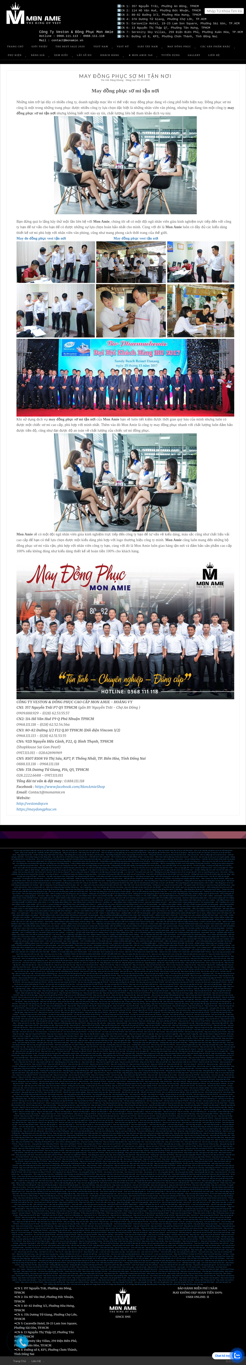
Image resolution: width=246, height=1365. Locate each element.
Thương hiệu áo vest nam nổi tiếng (98, 1085)
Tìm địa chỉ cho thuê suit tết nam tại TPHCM (145, 1014)
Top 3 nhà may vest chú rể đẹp (51, 954)
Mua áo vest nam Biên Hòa (130, 1139)
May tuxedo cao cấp (47, 1025)
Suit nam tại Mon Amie (212, 1221)
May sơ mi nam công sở (52, 1059)
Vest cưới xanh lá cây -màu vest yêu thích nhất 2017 (179, 1251)
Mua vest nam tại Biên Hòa (154, 1141)
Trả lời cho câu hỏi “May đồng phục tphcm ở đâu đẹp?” (163, 889)
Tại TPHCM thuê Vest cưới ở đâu (202, 1191)
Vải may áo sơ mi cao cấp (86, 1098)
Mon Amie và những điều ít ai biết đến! (145, 863)
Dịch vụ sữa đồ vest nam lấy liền (173, 1092)
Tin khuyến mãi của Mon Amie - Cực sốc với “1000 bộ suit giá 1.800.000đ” (48, 878)
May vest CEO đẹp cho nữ (200, 958)
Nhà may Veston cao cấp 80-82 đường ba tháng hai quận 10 (155, 1189)
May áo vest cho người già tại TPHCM (200, 1118)
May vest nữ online (213, 966)
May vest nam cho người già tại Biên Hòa (102, 1135)
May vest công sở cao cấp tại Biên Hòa (106, 1139)
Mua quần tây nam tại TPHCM (53, 1238)
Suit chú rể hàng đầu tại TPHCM (101, 1219)
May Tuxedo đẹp (166, 1081)
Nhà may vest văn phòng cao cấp (30, 1003)
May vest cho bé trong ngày (161, 992)
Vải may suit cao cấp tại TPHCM (62, 1100)
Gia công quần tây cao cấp (101, 1094)
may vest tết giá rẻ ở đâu (149, 1005)
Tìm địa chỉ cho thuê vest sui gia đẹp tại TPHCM (81, 979)
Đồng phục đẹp (101, 1059)
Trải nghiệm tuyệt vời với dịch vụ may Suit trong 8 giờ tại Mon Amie (206, 884)
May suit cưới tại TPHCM (152, 1159)
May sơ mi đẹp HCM (59, 1077)
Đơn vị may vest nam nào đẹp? (203, 1165)
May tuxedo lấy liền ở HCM (207, 1077)
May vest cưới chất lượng (201, 1184)
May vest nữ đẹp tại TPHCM (94, 1228)
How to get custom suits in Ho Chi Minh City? (211, 1102)
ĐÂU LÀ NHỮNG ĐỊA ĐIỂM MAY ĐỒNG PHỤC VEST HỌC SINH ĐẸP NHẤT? (127, 915)
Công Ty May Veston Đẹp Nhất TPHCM (172, 1269)
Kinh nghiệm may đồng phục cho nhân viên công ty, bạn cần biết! (74, 882)
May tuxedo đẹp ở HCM (135, 1081)
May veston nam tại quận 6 (47, 1279)
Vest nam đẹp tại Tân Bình (211, 1122)
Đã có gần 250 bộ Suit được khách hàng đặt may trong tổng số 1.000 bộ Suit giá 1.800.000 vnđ (51, 867)
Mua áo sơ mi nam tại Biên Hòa (114, 1133)
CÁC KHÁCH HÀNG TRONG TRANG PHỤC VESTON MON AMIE (186, 925)
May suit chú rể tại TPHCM (132, 1027)
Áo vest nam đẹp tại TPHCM (121, 1066)
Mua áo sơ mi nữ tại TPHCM (76, 1238)
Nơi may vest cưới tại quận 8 (195, 1206)
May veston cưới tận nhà (45, 1061)
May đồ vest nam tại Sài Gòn (103, 1120)
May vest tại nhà (190, 964)
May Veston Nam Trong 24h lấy (153, 1241)
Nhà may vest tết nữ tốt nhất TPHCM (200, 1016)
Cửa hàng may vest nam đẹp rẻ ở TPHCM (206, 1120)
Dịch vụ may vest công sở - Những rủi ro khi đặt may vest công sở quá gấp (97, 872)
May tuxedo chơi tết (31, 1025)
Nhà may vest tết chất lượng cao (46, 973)
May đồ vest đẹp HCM (105, 1107)
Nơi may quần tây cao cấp (185, 1068)
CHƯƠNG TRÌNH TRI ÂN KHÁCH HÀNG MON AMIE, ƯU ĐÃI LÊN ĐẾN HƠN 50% (92, 954)
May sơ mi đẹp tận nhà (123, 964)
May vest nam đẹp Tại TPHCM (164, 1165)
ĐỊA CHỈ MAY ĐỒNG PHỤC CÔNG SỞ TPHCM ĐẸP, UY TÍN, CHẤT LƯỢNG (186, 895)
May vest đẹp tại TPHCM (33, 1079)
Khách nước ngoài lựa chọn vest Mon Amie (207, 1059)
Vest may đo (85, 1156)
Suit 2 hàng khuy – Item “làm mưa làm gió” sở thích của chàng (101, 887)
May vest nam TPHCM (128, 1115)
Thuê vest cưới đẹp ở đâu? (36, 1187)
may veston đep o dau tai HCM (66, 1269)
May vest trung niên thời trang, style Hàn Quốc (123, 1176)
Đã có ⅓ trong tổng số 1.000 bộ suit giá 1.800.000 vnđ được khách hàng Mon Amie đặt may (69, 859)
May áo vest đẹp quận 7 (45, 1111)
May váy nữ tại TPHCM (175, 1152)
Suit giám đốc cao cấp (217, 1007)
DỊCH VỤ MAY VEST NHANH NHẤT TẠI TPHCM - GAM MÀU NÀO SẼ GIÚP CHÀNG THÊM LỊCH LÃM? (81, 928)
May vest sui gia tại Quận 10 (102, 986)
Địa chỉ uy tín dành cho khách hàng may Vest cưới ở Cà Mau (139, 1193)
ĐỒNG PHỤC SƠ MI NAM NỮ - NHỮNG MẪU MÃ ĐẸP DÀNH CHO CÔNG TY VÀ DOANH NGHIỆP (179, 919)
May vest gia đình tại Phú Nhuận (182, 990)
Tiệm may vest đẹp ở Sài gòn (30, 1146)
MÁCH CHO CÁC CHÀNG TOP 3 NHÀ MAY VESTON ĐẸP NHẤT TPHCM (185, 951)
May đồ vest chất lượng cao (49, 1107)
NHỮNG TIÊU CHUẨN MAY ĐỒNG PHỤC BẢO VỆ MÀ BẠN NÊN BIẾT (87, 906)
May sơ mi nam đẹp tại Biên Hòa (214, 1133)
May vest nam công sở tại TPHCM (119, 1232)
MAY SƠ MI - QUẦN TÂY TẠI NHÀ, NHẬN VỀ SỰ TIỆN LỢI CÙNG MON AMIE (198, 928)
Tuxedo (134, 1012)
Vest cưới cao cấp (124, 1012)
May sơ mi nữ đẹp (24, 1077)
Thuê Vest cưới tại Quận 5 (156, 1191)
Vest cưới (187, 1036)
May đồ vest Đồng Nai (143, 1128)
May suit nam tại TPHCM (45, 1068)
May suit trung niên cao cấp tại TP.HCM (207, 1176)
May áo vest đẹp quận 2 (135, 1111)
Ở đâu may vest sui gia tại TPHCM (142, 979)
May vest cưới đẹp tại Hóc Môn (176, 1200)
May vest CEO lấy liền (139, 1040)
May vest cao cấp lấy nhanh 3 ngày (92, 1033)
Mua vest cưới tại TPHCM (98, 1018)
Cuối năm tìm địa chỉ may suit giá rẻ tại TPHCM (90, 1029)
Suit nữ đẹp (154, 1221)
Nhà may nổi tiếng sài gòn (133, 1159)
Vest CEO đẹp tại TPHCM (26, 1042)
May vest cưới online (116, 1020)
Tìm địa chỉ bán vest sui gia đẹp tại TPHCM (185, 973)
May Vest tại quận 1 (152, 1208)
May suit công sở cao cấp (203, 1027)
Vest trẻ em (29, 1234)
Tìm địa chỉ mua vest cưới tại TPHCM (196, 1012)
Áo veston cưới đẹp (217, 1087)
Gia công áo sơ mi (150, 1172)
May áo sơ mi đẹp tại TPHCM (194, 1090)
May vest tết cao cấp (129, 977)
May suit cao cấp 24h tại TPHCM (96, 1012)
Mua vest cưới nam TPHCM (54, 1150)
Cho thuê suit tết (116, 1007)
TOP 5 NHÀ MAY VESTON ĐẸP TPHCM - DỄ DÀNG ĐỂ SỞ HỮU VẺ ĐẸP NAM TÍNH (106, 947)
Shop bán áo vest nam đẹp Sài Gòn (101, 1122)
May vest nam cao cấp (145, 1165)
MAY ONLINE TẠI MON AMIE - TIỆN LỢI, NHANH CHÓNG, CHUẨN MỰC (195, 908)
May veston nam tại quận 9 (210, 1277)
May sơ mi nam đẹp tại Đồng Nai (82, 1131)
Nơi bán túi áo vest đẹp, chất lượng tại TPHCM (204, 1167)
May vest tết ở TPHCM (93, 977)
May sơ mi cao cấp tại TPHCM (27, 1074)
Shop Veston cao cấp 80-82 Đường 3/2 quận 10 (193, 1189)
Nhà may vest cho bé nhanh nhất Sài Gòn (143, 984)
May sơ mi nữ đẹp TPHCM (100, 1074)
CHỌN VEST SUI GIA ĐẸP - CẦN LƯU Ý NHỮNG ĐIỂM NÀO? (135, 943)
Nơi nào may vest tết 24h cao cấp (71, 977)
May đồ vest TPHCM (30, 1163)
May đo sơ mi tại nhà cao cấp (65, 964)
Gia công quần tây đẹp (120, 1094)
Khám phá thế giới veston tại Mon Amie (151, 1182)
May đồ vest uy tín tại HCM (29, 1107)
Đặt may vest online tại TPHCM (98, 969)
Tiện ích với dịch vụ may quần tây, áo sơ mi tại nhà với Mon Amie (124, 852)
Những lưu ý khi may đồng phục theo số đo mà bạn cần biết (176, 872)
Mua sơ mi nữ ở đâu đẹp (85, 1225)
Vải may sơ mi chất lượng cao (206, 1098)
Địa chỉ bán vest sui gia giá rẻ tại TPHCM (58, 997)
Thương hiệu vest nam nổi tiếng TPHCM (111, 1068)
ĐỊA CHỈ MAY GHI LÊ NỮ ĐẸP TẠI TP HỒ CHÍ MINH (89, 1258)
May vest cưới (83, 1020)
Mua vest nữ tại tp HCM (24, 1225)
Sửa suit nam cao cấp (33, 1090)
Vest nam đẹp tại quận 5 (176, 1124)
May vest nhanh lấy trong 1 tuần (42, 988)
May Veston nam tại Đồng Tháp (116, 1275)
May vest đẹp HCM (83, 1105)
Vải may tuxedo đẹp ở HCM (48, 1081)
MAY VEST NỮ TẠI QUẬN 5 (46, 1243)
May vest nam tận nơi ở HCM (78, 1064)
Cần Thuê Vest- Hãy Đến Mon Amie (145, 1269)
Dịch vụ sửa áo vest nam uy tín (158, 1087)
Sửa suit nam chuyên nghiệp (199, 1087)
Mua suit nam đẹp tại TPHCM (122, 1113)
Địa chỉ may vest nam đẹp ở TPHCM (118, 1156)
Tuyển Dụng (170, 54)
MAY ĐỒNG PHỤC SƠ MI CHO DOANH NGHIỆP (96, 895)
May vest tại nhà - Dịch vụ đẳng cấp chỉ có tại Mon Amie (207, 854)
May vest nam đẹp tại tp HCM (115, 1228)
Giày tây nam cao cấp (88, 1049)
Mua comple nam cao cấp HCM (124, 1154)
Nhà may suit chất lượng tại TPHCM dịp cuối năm (70, 1018)
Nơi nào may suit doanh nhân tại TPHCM (116, 1010)
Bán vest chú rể (149, 1031)
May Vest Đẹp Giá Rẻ (137, 1238)
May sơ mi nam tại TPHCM (87, 1066)
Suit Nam (139, 1256)
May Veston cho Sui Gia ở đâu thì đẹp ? (37, 1241)
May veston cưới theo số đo (177, 1273)
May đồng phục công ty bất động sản (76, 1070)
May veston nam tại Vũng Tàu (100, 1282)
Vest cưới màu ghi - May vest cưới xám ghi (190, 1247)
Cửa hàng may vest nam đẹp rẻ (41, 1156)
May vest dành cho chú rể (56, 1040)
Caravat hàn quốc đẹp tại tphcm (164, 1260)
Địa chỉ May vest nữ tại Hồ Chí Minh (62, 1266)
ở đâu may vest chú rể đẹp (36, 1016)
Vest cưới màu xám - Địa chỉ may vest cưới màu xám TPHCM (152, 1247)
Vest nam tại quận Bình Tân (163, 1282)
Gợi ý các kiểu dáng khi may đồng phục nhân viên (149, 891)
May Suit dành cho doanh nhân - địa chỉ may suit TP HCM (132, 1245)
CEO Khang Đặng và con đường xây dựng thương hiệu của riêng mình (176, 861)
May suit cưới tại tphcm (180, 1025)
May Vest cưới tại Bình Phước (101, 1197)
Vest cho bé (155, 977)
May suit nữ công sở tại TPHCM (160, 1210)
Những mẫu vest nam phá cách (59, 1284)
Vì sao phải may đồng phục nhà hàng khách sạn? (185, 891)
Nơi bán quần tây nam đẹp (79, 1236)
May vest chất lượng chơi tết (57, 1005)
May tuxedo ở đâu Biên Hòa (77, 1135)
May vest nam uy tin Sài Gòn (140, 1126)
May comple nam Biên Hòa (111, 1137)
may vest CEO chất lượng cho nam (36, 960)
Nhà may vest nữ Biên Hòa (56, 1135)
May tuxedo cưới (157, 1079)
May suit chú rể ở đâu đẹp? (79, 1219)
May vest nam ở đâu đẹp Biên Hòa (68, 1137)
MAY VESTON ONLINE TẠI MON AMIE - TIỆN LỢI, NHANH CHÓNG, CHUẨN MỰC (165, 941)
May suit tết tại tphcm (179, 1005)
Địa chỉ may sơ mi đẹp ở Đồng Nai (57, 1131)
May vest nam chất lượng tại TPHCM (73, 1163)
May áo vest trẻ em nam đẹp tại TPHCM (162, 1266)
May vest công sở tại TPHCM (35, 1033)
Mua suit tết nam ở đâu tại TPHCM (157, 1018)
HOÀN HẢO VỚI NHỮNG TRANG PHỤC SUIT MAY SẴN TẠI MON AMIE (125, 908)
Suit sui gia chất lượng (57, 1217)
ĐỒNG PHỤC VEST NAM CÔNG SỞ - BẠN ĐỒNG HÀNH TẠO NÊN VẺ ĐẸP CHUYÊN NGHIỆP (103, 917)
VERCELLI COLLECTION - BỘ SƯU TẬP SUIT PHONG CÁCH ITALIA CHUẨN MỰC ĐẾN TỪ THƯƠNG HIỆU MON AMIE (139, 897)
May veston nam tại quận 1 (147, 1279)
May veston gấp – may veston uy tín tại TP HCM (208, 1249)
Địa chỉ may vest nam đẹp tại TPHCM (67, 1156)
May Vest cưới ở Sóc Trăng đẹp (172, 1193)
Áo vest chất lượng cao (198, 1111)
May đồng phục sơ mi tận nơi (110, 962)
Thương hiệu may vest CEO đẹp (200, 1042)
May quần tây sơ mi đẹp (172, 1143)
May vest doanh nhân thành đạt (210, 1038)
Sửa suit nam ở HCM (187, 1085)
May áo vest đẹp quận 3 (117, 1111)
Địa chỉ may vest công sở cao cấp (33, 1029)
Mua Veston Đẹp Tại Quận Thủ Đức (95, 1271)
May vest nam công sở (55, 1033)
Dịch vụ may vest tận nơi (214, 962)
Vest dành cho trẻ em (46, 1251)
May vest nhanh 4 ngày (131, 988)
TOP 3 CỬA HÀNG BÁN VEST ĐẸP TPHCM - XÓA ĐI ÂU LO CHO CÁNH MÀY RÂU (166, 947)
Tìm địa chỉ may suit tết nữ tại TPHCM (87, 1014)
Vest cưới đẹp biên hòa (193, 1141)
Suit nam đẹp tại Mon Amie (168, 1221)
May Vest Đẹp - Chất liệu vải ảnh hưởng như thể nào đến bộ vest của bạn (172, 1238)
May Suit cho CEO (31, 1012)
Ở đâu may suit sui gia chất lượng (43, 1213)
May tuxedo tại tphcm (203, 1023)
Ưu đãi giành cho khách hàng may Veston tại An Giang (108, 1195)
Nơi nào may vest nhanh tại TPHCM (34, 982)
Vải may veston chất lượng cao (134, 1100)
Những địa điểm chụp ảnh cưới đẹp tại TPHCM (86, 1264)
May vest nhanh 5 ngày (114, 988)
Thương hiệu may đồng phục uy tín (125, 1070)
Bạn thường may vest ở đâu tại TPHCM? (158, 1055)
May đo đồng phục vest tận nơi (41, 238)
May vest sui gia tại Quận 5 (123, 986)
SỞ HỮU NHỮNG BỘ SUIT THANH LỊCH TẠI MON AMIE (36, 945)
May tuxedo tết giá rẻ (154, 1023)
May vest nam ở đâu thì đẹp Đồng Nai (184, 1128)
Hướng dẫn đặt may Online (59, 1264)
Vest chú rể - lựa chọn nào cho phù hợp (36, 1236)
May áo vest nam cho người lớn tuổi (110, 1146)
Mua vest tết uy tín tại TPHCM (108, 971)
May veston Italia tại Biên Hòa (45, 1137)
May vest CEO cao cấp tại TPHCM (28, 1051)
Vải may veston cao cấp (211, 1100)
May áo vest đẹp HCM (33, 1109)
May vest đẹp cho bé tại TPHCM (114, 992)
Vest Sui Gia (119, 1234)
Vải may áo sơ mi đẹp (103, 1098)
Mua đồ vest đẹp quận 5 (193, 1105)
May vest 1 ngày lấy (202, 999)
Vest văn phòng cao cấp (153, 1001)
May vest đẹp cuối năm (69, 1020)
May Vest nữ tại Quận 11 (191, 1241)
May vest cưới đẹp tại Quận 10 (70, 1184)
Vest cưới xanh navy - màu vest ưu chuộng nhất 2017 (52, 1204)
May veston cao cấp (191, 1152)
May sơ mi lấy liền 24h (70, 999)
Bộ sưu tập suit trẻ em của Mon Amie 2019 (175, 1059)
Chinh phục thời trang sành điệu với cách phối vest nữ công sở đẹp (121, 874)
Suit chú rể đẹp (151, 1219)
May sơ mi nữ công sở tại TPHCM (154, 1230)
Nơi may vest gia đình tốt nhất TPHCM (89, 984)
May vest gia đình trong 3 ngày (30, 990)
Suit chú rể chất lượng (121, 1219)
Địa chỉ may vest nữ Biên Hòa (203, 1139)
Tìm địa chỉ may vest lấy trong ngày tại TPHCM (205, 977)
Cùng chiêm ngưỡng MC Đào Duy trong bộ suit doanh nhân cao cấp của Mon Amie (200, 1174)
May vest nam (195, 1234)
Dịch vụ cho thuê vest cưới (122, 1269)
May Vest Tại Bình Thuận (95, 1275)
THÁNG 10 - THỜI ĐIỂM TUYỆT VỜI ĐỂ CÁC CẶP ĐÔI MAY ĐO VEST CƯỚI (91, 949)
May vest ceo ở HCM (100, 1051)
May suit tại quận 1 (137, 1208)
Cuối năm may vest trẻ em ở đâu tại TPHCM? (210, 1029)
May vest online (115, 969)
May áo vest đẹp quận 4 (99, 1111)
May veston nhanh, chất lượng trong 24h (205, 1182)
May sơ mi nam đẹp (60, 1074)
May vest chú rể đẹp (114, 1072)
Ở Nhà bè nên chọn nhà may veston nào (150, 1200)
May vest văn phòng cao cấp (100, 1003)
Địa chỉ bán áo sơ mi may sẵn (58, 1072)
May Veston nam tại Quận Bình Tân (139, 1277)
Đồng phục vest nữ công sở (27, 1081)
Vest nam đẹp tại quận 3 (212, 1124)
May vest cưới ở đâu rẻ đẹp (97, 1163)
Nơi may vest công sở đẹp (194, 1031)
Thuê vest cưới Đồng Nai (145, 1131)
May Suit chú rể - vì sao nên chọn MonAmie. (194, 1204)
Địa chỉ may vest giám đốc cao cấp (188, 1044)
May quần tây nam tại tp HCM (194, 1225)
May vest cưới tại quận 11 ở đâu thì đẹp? (130, 1206)
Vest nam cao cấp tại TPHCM (81, 1051)
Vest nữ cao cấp (116, 1074)
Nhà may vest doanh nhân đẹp (61, 1046)
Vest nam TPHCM (31, 1083)
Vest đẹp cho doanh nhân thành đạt (191, 1040)
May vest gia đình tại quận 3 (139, 990)
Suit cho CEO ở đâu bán (44, 1010)
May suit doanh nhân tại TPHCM (203, 1010)
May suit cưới (166, 1025)
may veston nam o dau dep (68, 1273)
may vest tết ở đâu (132, 1005)
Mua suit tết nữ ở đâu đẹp (134, 1018)
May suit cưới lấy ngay (95, 1027)
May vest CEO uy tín (48, 1051)
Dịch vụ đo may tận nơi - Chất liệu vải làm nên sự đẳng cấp (40, 852)
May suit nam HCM (104, 1113)
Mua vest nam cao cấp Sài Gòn (126, 1122)
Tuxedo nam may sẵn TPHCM (94, 1079)
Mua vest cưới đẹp (88, 1184)
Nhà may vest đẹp (49, 1105)
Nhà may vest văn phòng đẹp (173, 1001)
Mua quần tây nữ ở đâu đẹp (43, 1225)
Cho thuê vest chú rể (27, 1031)
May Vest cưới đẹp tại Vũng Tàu (29, 1197)
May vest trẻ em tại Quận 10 (39, 1057)
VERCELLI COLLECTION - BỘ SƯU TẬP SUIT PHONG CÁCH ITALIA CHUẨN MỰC (125, 921)
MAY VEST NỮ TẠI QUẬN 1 (88, 1243)
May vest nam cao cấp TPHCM (170, 1156)
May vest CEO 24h (168, 1038)
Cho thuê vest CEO (29, 962)
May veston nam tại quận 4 (87, 1279)
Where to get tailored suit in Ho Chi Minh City (61, 1102)
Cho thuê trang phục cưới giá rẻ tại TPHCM (89, 997)
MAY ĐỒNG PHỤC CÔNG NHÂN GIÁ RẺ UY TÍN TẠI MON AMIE (191, 902)
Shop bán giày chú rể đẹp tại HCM (139, 1260)
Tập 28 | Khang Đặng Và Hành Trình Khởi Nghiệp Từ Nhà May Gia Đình (185, 863)
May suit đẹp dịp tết (105, 1005)
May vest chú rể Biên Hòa (174, 1141)
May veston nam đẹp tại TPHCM (129, 1049)
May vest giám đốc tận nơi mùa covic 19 (136, 954)
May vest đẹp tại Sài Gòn (221, 1066)
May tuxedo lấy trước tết (220, 1023)
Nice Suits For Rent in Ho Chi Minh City (150, 1109)
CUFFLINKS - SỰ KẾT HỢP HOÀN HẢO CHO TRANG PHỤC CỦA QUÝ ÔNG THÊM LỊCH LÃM (99, 932)
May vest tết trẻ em (212, 1018)
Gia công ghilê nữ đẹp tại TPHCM (90, 1172)
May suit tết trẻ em (225, 1003)
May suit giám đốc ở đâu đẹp (164, 1010)
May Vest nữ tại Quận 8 (28, 1243)
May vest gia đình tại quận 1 (28, 977)
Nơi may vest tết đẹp (111, 973)
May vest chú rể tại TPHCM (200, 1020)
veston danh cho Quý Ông (213, 1273)
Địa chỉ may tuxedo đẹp (111, 1161)
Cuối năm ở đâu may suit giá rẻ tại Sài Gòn (177, 1029)
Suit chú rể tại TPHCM (202, 1014)
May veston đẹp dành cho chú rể (150, 1046)
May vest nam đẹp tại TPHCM (72, 1159)
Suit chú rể (189, 1014)
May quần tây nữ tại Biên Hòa (220, 1135)
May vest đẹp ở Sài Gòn (50, 1146)
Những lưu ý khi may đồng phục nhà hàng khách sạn (124, 880)
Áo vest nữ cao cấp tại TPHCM (44, 1234)
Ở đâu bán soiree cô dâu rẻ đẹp (204, 1213)
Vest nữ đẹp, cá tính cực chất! (135, 1236)
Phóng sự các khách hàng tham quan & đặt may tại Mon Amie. (161, 859)
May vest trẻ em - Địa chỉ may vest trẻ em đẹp (165, 1202)
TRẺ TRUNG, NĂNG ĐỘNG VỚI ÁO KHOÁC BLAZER (50, 917)
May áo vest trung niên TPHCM (90, 1161)
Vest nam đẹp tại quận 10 (84, 1124)
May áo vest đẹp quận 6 (63, 1111)
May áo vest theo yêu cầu (218, 1107)
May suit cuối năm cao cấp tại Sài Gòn (72, 1027)
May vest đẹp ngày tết (196, 1018)
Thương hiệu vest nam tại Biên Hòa (31, 1139)
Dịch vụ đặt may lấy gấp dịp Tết (65, 1182)
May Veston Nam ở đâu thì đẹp (87, 1193)
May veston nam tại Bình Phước (32, 1282)
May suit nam (83, 1040)
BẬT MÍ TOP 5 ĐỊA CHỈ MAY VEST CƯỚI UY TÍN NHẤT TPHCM (207, 945)
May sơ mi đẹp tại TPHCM (43, 1055)
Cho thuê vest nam (201, 1068)
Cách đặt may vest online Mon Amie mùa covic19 (89, 956)
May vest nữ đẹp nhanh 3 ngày (117, 1033)
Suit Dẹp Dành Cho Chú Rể (167, 1256)
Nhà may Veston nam (28, 1271)
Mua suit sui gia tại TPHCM (209, 1215)
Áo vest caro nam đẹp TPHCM (182, 1150)
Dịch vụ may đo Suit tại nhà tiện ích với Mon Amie (44, 880)
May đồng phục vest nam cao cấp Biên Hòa (36, 1133)
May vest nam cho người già (135, 1146)
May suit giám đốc (128, 1053)
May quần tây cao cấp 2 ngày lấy (117, 997)
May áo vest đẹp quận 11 (193, 1109)
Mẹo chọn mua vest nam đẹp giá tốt (64, 1241)
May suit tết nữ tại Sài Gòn (110, 1025)
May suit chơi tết (119, 1005)
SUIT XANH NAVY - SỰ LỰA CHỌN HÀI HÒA (32, 913)
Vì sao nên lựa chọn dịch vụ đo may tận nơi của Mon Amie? (152, 867)
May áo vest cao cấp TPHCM (169, 1107)
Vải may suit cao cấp (115, 1100)
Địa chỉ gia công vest (55, 1094)
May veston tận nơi (88, 1061)
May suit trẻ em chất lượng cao (121, 1215)
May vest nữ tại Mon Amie (213, 1228)
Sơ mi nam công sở (25, 1232)
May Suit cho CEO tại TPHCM (49, 1012)
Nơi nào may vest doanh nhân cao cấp (163, 1051)
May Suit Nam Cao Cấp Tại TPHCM (49, 1221)
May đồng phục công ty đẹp (132, 1072)
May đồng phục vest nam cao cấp (62, 1057)
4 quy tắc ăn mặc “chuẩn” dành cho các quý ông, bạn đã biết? (184, 887)
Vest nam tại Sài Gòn (167, 1068)
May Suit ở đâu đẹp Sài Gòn (109, 1115)
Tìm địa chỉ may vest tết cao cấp (131, 973)
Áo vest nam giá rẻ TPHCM (216, 1083)
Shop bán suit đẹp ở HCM (203, 1161)
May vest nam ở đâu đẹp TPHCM (150, 1143)
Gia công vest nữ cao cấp (118, 1169)
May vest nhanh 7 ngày (78, 988)
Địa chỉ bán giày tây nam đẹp (107, 1049)
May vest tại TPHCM (39, 1064)
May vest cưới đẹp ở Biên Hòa (100, 1200)
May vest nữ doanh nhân (122, 1042)
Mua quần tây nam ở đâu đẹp (65, 1225)
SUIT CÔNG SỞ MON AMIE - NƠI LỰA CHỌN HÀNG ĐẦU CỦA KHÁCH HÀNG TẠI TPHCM (71, 900)
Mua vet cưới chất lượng (141, 1184)
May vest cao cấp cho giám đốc (118, 1150)
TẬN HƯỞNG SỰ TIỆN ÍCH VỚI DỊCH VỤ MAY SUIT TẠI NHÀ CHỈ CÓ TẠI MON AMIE (93, 930)
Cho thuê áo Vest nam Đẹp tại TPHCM (143, 1271)
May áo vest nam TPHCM (121, 1085)
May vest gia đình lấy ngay (30, 992)
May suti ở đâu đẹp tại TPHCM (29, 1148)
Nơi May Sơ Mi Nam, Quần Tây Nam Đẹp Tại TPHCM (121, 1241)
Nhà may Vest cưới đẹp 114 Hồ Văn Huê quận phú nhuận (46, 1191)
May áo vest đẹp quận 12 (174, 1109)
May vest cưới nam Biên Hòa (136, 1133)
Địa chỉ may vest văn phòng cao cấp (111, 1001)
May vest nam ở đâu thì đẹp (209, 1143)
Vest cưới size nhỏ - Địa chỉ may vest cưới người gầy (75, 1249)
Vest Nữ (123, 46)
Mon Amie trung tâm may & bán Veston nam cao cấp (83, 1189)
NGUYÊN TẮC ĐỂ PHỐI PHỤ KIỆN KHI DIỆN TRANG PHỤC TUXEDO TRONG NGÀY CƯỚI (188, 921)
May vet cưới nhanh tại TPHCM (180, 1184)
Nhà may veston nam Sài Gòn (90, 1090)
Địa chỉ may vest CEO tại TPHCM (163, 1044)
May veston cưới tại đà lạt (122, 1197)
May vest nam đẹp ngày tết (111, 977)
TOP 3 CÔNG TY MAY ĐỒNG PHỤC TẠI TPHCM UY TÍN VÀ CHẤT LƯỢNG (156, 910)
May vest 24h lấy (117, 995)
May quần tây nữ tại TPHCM (160, 1150)
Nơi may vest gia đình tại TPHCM (116, 984)
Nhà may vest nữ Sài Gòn (157, 1152)
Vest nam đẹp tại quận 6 (157, 1124)
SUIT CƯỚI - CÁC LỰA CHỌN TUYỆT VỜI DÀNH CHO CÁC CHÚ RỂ (74, 913)
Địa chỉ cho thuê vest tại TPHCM (156, 1090)
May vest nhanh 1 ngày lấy (190, 988)
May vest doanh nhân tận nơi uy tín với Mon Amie (175, 850)
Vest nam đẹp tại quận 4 (194, 1124)
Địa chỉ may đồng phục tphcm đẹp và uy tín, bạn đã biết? (154, 882)
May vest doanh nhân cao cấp (91, 1053)
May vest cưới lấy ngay (147, 1020)
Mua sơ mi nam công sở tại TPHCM (128, 1230)
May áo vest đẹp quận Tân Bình (124, 1109)
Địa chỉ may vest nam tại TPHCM (101, 1077)
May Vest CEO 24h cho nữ (213, 960)
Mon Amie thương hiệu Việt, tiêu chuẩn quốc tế (192, 1178)
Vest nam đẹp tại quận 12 (48, 1124)
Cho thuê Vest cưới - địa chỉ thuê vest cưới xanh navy (37, 1249)
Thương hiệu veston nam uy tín (133, 1090)
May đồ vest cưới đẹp (115, 1105)
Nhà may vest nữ (104, 1066)
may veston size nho (111, 1273)
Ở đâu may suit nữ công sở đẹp (111, 1210)
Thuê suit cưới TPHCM (65, 1113)
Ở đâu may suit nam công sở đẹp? (135, 1210)
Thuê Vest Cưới (105, 1269)
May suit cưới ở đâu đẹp (97, 1178)
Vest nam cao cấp (217, 1074)
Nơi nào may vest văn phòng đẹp (196, 1001)
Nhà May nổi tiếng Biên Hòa (45, 1141)
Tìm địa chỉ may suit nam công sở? (196, 1208)
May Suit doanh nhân (183, 1010)
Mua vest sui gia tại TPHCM (169, 984)
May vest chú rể (184, 1020)
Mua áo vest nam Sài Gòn (172, 1122)
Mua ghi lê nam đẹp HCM (208, 1152)
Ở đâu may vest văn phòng (134, 1001)
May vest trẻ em (99, 1072)
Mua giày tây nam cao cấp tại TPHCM (66, 1049)
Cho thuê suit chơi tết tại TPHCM (134, 1007)
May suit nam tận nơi (147, 1061)
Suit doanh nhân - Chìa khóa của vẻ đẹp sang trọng (120, 859)
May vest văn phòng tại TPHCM (162, 1003)
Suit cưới (165, 1014)
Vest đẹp (50, 1269)
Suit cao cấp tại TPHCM (72, 1010)
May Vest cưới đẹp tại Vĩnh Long (51, 1195)
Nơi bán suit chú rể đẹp (125, 1217)
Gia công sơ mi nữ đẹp (156, 1094)
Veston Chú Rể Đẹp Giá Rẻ (182, 1223)
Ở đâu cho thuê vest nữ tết (108, 1016)
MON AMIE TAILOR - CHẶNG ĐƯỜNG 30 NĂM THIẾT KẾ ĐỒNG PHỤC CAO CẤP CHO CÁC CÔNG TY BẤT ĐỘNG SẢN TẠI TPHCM (83, 936)
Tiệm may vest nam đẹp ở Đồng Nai (170, 1135)
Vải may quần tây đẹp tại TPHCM (124, 1098)
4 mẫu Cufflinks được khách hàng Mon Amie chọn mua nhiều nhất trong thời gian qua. (100, 863)
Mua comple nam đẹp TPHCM (33, 1150)
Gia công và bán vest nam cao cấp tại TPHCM (169, 1169)
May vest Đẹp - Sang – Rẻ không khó (100, 1165)
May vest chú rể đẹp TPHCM (173, 1148)
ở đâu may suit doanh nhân (91, 1010)
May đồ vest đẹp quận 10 (158, 1105)
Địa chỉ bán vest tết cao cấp (170, 971)
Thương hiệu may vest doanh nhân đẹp (173, 1042)
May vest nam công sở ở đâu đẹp (141, 1163)
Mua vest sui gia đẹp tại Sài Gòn (191, 984)
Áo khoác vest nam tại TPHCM (189, 1074)
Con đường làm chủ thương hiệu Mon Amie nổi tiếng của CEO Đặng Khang (42, 863)
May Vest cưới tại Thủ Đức (198, 1200)
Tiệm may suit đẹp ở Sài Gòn (43, 1174)
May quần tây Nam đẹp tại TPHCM (70, 1256)
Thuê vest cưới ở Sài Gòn (176, 1118)
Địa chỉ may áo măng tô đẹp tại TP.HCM (52, 1262)
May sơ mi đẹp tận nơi (45, 964)
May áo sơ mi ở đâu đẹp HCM (178, 1072)
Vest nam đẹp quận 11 (66, 1124)
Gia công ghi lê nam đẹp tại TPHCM (64, 1172)
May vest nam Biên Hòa (215, 1137)
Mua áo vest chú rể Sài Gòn (166, 1115)
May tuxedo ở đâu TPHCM (50, 1148)
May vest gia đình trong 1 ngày (53, 990)
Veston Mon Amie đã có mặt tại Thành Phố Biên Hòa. (170, 1126)
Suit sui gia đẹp (42, 1217)
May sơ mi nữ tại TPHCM (25, 1228)
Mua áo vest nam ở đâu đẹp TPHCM (133, 1161)
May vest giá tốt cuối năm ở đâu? (47, 1020)
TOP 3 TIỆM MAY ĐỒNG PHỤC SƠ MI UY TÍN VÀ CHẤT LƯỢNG (161, 917)
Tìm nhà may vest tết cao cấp (171, 1012)
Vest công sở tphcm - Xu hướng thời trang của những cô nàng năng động (71, 874)
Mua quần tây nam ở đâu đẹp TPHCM (45, 1143)
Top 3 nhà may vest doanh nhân (223, 951)
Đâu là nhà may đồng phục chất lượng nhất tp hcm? (84, 889)
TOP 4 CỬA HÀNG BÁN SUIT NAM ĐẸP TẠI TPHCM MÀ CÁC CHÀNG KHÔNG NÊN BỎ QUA (167, 932)
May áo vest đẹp (183, 1111)
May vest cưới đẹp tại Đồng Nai (124, 1200)
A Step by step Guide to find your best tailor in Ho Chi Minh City (173, 1102)
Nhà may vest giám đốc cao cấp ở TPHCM (70, 1044)
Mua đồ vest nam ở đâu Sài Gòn (178, 1120)
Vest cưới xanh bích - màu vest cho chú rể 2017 (142, 1251)
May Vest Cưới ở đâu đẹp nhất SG (181, 1243)
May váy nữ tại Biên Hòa (156, 1137)
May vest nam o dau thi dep (36, 1269)
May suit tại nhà (25, 1064)
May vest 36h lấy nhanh (218, 999)
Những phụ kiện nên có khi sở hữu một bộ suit (78, 1059)
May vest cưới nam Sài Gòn (207, 1115)
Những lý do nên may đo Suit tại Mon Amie (167, 884)
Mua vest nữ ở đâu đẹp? (103, 1225)
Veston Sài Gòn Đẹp (184, 1165)
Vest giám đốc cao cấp (117, 1038)
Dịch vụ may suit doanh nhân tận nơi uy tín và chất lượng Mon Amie (37, 850)
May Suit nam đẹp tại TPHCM (138, 1221)
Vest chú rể (113, 1012)
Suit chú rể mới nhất (137, 1219)
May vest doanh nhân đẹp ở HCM (101, 1040)
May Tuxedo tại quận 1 (122, 1208)
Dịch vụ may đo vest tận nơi (72, 962)
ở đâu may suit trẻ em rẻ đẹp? (116, 1213)
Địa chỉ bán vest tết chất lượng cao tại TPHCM (63, 971)
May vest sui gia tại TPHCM (61, 986)
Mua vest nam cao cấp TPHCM (50, 1159)
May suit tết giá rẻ (32, 1007)
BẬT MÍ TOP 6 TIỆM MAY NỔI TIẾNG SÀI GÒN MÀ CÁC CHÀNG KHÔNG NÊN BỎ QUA (81, 943)
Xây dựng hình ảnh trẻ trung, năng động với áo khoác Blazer (43, 889)
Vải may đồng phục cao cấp (221, 1096)
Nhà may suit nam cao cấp (113, 1159)
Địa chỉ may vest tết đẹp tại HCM (70, 973)
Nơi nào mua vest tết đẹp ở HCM (175, 969)
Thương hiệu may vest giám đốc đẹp (146, 1042)
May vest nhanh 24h (62, 988)
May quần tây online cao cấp (42, 966)
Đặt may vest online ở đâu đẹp (27, 969)
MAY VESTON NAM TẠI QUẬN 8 (79, 1187)
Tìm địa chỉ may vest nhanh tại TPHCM (174, 977)
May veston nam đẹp (130, 1046)
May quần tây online (78, 966)
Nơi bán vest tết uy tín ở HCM (198, 969)
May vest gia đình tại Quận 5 (118, 990)
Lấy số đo (84, 54)
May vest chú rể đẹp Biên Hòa (195, 1137)
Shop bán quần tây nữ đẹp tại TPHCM (29, 1238)
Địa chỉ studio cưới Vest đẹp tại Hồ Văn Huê (83, 1191)
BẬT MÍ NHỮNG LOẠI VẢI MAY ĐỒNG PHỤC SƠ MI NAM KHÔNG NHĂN (136, 925)
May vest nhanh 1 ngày (74, 1038)
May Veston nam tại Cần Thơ (138, 1275)
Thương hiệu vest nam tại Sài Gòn (126, 1120)
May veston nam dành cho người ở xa (72, 1275)
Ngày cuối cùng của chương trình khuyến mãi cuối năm (103, 884)
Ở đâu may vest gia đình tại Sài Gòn (198, 979)
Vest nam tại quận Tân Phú (183, 1282)
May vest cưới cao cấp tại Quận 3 (79, 1208)
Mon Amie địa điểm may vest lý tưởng (89, 1055)
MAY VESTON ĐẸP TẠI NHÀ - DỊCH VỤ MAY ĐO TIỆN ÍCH (42, 949)
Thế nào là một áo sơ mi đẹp (209, 1238)
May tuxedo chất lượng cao (167, 1077)
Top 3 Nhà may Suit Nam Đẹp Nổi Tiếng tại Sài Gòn (38, 1193)
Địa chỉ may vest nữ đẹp (221, 1232)
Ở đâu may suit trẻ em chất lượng (92, 1213)
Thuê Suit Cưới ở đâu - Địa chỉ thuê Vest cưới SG (211, 1243)
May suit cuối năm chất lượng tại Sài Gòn (43, 1027)
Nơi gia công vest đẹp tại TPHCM (63, 1096)
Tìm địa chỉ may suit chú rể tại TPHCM (115, 1014)
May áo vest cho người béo (152, 1148)
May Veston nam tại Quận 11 (189, 1277)
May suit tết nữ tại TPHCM (91, 1025)
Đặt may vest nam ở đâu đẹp (35, 1085)
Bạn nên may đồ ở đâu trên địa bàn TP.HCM (72, 1180)
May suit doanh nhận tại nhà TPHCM (185, 1061)
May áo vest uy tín (169, 1111)
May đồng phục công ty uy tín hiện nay (150, 1053)
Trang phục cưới (207, 973)
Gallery (194, 54)
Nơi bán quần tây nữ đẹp (60, 1236)
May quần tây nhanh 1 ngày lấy (170, 997)
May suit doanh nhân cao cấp (28, 1159)
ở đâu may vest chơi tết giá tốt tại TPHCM (62, 1016)
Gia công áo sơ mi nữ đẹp (133, 1172)
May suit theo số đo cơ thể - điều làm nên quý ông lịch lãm (128, 1178)
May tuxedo (111, 1023)
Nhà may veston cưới (71, 1090)
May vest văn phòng (182, 1003)
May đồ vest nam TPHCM (117, 1081)
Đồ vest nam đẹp (173, 1083)
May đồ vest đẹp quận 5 (211, 1105)
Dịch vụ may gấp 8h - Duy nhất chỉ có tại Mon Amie (91, 869)
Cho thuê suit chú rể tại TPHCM (113, 1031)
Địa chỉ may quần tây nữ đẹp (28, 1070)
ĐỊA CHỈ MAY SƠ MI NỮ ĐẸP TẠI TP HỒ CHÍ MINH (168, 1258)
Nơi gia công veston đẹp (150, 1096)
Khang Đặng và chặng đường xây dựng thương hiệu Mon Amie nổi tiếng (125, 861)
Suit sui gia (70, 1217)
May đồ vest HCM (142, 1154)
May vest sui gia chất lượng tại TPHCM (130, 975)
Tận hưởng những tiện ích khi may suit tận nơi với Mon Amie (127, 854)
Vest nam (182, 1236)
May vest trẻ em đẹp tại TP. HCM (165, 1180)
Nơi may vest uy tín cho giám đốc (216, 1051)
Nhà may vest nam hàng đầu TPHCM (188, 1154)
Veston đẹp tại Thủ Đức (73, 1271)
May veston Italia (213, 1150)
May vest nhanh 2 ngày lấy (170, 988)
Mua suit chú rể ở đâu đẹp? (106, 1217)
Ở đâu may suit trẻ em (136, 1213)
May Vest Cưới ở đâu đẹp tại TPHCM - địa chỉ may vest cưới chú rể (143, 1243)
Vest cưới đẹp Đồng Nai (213, 1131)
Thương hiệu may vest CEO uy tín (118, 1044)
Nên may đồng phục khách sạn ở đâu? (35, 893)
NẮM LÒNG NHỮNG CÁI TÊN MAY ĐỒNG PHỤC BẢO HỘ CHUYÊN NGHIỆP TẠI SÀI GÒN (193, 906)
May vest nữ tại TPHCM (197, 1057)
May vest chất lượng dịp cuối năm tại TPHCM (70, 1023)
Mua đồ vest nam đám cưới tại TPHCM (49, 1154)
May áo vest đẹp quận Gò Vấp (101, 1109)
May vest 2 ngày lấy (187, 999)
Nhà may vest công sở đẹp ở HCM (149, 1029)
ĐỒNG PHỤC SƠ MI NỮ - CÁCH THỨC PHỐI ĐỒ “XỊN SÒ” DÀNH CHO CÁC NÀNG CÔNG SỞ (48, 919)
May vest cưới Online (218, 1184)
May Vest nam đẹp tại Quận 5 (36, 1208)
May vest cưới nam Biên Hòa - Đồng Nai (170, 1131)
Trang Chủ (15, 46)
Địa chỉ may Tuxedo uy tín (68, 1081)
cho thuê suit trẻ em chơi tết (99, 1007)
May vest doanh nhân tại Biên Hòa (115, 1141)
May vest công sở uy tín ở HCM (215, 1031)
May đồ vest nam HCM (125, 1118)
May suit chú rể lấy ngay (184, 1027)
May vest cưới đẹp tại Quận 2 (103, 1208)
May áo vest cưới (186, 1107)
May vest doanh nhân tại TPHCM (198, 1053)
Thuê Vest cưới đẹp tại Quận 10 (135, 1191)
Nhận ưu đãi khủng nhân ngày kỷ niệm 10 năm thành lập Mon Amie (99, 878)
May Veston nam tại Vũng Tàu (205, 1275)
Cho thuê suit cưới (94, 1031)
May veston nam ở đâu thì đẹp (88, 1269)
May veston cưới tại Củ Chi (68, 1202)
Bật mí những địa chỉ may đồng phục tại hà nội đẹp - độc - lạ (61, 884)
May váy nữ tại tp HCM (141, 1225)
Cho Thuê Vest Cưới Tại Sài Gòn (212, 1262)
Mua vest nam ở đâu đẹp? (122, 1225)
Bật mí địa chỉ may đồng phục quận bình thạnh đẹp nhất (68, 891)
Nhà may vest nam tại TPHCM (147, 1068)
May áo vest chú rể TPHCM (70, 1148)
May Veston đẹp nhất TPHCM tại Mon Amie (118, 1189)
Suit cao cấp (58, 1010)
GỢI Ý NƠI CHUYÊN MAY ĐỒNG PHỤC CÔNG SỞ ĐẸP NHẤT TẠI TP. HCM (179, 913)
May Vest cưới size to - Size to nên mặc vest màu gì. (97, 1202)
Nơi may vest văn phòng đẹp (121, 1003)
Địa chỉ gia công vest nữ (213, 1092)
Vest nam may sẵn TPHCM (209, 1081)
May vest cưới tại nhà (103, 1184)
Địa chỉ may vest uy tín (34, 1105)
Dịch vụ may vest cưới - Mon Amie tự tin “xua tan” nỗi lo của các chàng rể (43, 872)
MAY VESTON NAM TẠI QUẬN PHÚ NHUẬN (132, 1187)
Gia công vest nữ (221, 1172)
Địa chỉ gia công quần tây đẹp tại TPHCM (201, 1169)
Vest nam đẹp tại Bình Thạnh (28, 1124)
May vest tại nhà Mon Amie (155, 964)
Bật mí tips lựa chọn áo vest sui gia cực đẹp (56, 869)
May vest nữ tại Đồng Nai (161, 1128)
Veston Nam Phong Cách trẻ (205, 1279)
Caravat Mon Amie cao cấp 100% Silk (85, 861)
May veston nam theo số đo (156, 1273)
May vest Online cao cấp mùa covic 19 (148, 956)
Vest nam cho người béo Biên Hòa (134, 1137)
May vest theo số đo (196, 1273)
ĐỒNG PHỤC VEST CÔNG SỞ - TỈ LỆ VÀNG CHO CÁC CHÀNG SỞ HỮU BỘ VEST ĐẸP (187, 915)
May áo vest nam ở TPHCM (155, 1146)
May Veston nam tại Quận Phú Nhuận (85, 1277)
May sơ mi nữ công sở (201, 1230)
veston (23, 1269)
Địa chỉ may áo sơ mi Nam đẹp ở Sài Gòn (97, 1256)
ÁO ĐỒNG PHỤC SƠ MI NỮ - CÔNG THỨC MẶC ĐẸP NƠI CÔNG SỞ (152, 923)
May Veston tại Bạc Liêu (108, 1193)
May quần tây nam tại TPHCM (113, 1055)
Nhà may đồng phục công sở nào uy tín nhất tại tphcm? (163, 880)
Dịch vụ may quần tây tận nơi (57, 958)
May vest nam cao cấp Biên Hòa (180, 1139)
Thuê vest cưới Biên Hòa (174, 1137)
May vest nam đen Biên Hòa (63, 1133)
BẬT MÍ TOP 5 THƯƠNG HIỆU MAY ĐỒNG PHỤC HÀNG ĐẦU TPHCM (159, 945)
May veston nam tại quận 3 (107, 1279)
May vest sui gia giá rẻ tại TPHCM (177, 975)
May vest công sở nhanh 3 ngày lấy (141, 1033)
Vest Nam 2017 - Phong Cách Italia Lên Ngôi (203, 1269)
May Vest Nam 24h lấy (29, 1264)
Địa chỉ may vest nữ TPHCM (188, 1159)
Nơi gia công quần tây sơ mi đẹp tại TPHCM (61, 1167)
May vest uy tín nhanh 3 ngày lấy (166, 1033)
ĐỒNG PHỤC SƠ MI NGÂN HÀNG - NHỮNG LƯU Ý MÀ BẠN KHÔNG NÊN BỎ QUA (113, 919)
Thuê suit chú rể (27, 1219)
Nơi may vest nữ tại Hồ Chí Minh (37, 1266)
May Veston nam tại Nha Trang (182, 1275)
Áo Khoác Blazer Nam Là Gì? (171, 1262)
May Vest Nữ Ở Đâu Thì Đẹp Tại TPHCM (188, 1254)
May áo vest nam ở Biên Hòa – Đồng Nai (119, 1128)
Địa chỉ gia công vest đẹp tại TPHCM (34, 1094)
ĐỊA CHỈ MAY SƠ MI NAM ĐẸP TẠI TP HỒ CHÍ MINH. (206, 1258)
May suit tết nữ (75, 1025)
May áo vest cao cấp (200, 1107)
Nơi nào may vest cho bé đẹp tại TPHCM (179, 982)
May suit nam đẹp (176, 1066)
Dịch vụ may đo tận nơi (91, 962)
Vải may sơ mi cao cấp (27, 1100)
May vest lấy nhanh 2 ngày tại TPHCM (212, 1033)
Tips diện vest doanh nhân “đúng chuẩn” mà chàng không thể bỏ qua (70, 876)
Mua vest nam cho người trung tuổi (74, 1152)
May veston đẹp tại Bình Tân (218, 1200)
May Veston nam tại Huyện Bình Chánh (57, 1277)
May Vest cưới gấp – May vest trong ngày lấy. (174, 1249)
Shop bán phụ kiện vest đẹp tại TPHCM (199, 1148)
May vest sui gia (71, 1040)
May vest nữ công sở (196, 1005)
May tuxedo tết (122, 1023)
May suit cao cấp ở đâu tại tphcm (72, 1012)
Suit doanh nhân (199, 1150)
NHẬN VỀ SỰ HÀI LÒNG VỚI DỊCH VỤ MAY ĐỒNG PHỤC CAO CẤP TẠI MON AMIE (127, 904)
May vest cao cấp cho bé (101, 995)
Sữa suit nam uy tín (176, 1090)
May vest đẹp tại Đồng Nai (51, 1197)
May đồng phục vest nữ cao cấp (182, 1161)
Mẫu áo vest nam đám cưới (70, 1083)
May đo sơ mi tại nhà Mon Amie (87, 964)
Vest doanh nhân (190, 1066)
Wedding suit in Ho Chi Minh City (89, 1102)
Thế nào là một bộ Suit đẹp (109, 1243)
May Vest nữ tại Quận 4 (173, 1241)
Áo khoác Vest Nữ (150, 1256)
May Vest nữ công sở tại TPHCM (95, 1232)
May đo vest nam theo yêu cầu (125, 1165)
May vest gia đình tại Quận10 (97, 990)
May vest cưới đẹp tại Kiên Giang (197, 1193)
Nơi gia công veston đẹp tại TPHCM (88, 1096)
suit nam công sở (25, 1213)
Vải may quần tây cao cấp (170, 1098)
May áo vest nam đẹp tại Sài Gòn (149, 1122)
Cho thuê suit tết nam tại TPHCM (75, 1031)
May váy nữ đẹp (156, 1225)
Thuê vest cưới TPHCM (96, 1152)
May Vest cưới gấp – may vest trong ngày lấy (132, 1202)
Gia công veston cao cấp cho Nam (140, 1169)
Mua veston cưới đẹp (169, 1159)
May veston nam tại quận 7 (27, 1279)
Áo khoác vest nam (108, 1083)
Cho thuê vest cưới (63, 1051)
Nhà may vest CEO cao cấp (95, 1044)
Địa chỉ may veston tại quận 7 (216, 1206)
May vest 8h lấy (130, 995)
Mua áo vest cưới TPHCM (212, 1146)
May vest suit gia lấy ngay (213, 984)
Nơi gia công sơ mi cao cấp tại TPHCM (178, 1094)
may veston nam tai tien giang (160, 1275)
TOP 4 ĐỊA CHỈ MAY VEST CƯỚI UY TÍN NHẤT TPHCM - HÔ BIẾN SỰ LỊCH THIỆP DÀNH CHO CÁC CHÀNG (61, 938)
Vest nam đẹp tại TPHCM (81, 1230)
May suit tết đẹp (45, 1007)
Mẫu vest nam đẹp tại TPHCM (49, 1083)
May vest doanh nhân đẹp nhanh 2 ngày (69, 1036)
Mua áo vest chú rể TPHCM (91, 1148)
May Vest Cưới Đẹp (49, 1256)
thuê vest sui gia (128, 1266)
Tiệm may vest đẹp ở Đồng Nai (210, 1128)
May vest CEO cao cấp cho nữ (168, 960)
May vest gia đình (207, 988)
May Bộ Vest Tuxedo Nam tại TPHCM (132, 1273)
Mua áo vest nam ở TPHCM (87, 1146)
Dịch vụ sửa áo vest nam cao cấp (102, 1087)
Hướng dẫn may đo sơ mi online (165, 966)
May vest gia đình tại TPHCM (75, 990)
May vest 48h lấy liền (31, 1001)
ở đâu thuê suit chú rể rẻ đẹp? (52, 1215)
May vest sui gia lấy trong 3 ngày (214, 986)
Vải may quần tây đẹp (187, 1098)
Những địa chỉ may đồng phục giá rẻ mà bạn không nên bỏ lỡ (110, 893)
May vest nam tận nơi (174, 1064)
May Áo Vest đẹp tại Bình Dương (90, 1241)
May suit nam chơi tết (152, 1025)
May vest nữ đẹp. (133, 1228)
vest (18, 1269)
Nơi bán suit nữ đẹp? (174, 1219)
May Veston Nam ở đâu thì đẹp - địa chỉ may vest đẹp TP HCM (70, 1245)
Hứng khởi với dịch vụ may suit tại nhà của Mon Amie (167, 854)
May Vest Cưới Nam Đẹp (212, 1254)
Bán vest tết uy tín (126, 971)
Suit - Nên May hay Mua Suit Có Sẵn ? (109, 1262)
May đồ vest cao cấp (89, 1107)
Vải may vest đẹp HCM (154, 1100)
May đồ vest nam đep (175, 1105)
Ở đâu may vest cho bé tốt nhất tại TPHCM (37, 975)
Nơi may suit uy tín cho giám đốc (137, 1051)
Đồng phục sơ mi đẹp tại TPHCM (30, 1066)
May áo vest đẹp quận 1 (153, 1111)
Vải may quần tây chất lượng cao (148, 1098)
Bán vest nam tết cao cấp (24, 973)
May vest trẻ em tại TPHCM (202, 1232)
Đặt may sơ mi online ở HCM (142, 966)
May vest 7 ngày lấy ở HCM (89, 999)
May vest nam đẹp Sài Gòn (119, 1126)
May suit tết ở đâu (211, 1005)
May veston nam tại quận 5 (67, 1279)
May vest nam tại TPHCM (53, 1079)
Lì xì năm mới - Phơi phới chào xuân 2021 (139, 872)
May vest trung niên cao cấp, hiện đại (154, 1176)
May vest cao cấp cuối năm (96, 1023)
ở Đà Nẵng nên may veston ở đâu (52, 1200)
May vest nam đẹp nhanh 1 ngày (203, 1036)
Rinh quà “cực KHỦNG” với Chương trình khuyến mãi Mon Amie (177, 878)
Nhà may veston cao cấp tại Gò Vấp (30, 1206)
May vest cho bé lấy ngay (29, 995)
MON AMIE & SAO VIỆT (160, 908)
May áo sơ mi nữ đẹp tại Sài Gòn (154, 1072)
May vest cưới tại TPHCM (99, 1020)
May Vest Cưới (43, 1264)
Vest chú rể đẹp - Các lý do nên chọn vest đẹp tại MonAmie (119, 1254)
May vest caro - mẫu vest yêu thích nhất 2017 (83, 1247)
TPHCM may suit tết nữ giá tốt (149, 1012)
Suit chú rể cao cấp (218, 1014)
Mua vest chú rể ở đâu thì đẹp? (159, 1234)
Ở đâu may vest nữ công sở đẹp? (45, 1232)
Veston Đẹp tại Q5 (114, 1266)
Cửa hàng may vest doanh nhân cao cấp (98, 1042)
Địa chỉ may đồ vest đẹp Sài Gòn (136, 1105)
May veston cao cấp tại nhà (121, 1184)
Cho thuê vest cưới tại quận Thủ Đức (51, 1271)
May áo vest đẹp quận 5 (81, 1111)
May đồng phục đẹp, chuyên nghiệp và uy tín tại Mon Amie (198, 893)
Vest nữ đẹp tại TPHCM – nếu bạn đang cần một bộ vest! (51, 1230)
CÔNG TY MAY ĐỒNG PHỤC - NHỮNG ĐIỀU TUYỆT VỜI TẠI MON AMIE (125, 913)
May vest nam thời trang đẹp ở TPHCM (168, 1163)
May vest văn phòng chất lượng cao (76, 1003)
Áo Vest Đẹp (212, 1111)
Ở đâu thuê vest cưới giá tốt (26, 1184)
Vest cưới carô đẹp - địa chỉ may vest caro (115, 1247)
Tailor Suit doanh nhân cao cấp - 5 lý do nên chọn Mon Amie (84, 880)
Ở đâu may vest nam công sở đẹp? (70, 1232)
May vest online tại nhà (222, 956)
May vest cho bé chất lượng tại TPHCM (78, 995)
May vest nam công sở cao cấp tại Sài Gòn (43, 1122)
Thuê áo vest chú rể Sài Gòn (124, 1107)
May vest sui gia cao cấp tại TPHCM (156, 973)
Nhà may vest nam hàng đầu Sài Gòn (153, 1120)
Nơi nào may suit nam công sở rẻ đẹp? (63, 1210)
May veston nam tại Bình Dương (77, 1282)
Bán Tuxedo (161, 1031)
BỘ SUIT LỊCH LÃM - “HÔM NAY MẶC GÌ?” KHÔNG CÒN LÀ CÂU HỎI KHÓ (197, 930)
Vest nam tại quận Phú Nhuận (122, 1282)
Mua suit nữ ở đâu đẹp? (207, 1219)
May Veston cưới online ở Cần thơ (76, 1195)
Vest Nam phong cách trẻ (98, 1266)
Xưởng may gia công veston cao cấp (129, 1083)
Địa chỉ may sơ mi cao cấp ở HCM (202, 1072)
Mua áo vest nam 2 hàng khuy (48, 1163)
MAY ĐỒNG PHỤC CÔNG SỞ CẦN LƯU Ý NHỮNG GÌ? (92, 902)
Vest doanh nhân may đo (157, 1040)
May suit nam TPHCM (88, 1150)
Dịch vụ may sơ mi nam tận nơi (157, 958)
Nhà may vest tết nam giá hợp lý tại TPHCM (36, 1018)
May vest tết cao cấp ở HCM (93, 973)
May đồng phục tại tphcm (102, 1245)
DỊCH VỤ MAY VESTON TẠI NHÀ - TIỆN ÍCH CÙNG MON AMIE (147, 930)
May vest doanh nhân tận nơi (35, 1040)
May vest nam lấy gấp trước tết (88, 1182)
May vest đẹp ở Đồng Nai (194, 1131)
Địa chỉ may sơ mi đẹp (210, 1141)
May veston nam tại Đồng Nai (55, 1282)
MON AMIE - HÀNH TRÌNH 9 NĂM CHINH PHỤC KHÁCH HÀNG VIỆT (70, 921)
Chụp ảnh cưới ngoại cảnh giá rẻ (204, 1264)
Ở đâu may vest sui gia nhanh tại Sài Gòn (170, 979)
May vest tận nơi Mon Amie (175, 962)
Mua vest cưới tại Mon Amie (56, 1187)
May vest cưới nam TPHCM (132, 1148)
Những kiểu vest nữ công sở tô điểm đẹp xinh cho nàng (210, 874)
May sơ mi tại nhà (139, 964)
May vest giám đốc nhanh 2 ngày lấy (144, 1036)
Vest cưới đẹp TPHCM (130, 1143)
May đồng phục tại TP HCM (123, 1284)
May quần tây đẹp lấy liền (212, 997)
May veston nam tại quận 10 (168, 1279)
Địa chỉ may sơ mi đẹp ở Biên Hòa (196, 1135)
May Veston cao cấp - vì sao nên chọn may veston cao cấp (104, 1251)
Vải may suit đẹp (101, 1100)
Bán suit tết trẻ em (154, 1007)
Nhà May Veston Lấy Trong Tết (29, 1113)
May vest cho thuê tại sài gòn (190, 1271)
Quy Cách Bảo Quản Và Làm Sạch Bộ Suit (177, 865)
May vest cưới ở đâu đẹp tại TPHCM (32, 1167)
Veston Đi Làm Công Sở (141, 1223)
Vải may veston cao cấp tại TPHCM (176, 1100)
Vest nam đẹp (73, 1128)
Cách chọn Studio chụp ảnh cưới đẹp (145, 1264)
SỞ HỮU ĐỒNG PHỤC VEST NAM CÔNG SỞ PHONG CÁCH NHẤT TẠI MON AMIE (68, 915)
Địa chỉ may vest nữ (204, 1066)
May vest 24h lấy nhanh (48, 1001)
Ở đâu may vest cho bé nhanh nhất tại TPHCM (69, 975)
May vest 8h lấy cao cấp (66, 1001)
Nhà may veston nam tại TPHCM (110, 1046)
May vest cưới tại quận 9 (175, 1206)
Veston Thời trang (208, 1266)
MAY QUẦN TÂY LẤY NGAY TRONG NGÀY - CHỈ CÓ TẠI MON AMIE (156, 936)
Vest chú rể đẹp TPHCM (193, 1146)
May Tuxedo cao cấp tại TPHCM (175, 1079)
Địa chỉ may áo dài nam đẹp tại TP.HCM (81, 1262)
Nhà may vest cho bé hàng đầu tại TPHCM (101, 975)
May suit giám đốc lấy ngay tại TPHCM (203, 1003)
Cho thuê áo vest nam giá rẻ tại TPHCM (44, 1273)
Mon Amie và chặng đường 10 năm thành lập (94, 865)
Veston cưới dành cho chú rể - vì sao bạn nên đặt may (78, 1254)
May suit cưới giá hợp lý (113, 1027)
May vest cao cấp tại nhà (206, 964)
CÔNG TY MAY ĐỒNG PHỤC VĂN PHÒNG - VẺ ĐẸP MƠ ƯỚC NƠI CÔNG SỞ (101, 910)
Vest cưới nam (141, 1087)
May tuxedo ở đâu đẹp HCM (73, 1079)
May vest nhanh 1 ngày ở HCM (28, 1038)
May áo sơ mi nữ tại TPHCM (209, 1159)
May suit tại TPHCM (91, 1115)
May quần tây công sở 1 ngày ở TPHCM (144, 997)
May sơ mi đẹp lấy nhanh (30, 999)
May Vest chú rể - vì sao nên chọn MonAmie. (157, 1254)
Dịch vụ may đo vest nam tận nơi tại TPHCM (112, 960)
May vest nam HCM (61, 1118)
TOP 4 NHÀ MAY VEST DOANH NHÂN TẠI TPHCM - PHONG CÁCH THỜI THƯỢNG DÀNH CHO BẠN (138, 938)
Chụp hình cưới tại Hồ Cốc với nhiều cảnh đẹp (175, 1264)
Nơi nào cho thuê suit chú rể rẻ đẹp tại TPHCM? (51, 1219)
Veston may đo (172, 1040)
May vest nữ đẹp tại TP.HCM (124, 1180)
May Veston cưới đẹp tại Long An (77, 1200)
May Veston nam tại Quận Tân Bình (165, 1277)
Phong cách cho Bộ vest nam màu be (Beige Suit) (142, 1262)
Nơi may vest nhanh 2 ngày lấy (43, 1036)
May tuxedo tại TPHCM (207, 1079)
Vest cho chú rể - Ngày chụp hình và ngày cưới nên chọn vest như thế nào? (166, 869)
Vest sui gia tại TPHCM (136, 1059)
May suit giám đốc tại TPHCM (142, 1010)
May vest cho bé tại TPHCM (49, 977)
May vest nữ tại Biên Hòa (24, 1141)
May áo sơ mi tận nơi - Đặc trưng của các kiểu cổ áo (81, 852)
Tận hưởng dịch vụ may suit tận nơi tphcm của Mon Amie (84, 854)
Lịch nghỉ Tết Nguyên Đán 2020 (134, 969)
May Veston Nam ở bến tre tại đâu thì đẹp (143, 1195)
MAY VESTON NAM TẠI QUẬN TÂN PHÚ (163, 1187)
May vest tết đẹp (144, 977)
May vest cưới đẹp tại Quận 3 (47, 1184)
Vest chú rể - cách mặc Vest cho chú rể (196, 1202)
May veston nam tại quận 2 (127, 1279)
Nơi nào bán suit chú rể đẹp (198, 1217)
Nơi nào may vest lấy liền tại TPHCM (122, 982)
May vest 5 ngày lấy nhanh (133, 999)
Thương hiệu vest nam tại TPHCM (162, 1154)
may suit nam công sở (220, 1210)
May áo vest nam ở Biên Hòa (128, 1135)
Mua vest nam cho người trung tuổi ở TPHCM (150, 1118)
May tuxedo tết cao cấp (186, 1023)
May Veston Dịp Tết (49, 1113)
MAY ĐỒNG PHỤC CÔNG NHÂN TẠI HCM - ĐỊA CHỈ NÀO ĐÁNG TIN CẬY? (140, 902)
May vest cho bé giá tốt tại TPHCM (51, 995)
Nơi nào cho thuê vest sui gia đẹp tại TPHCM (211, 982)
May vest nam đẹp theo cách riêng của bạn (156, 1228)
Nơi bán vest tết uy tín (37, 971)
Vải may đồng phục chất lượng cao (198, 1096)
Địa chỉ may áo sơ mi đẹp (168, 1074)
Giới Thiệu (40, 46)
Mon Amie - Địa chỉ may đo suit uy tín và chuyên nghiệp (209, 856)
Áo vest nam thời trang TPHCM (158, 1161)
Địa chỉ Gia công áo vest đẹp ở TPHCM (37, 1172)
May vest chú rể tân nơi (27, 1061)
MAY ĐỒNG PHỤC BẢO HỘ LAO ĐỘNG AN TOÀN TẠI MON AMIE (136, 906)
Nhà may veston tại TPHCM (125, 1087)
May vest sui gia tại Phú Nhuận (144, 986)
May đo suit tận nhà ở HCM (129, 1061)
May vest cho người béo (52, 1152)
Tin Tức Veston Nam (193, 1266)
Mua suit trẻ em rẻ (90, 1215)
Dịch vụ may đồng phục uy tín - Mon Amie (213, 872)
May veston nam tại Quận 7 (182, 1055)
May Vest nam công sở (157, 1232)
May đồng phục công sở (68, 1066)
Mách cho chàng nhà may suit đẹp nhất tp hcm (62, 887)
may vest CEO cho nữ (218, 958)
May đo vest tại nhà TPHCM (99, 1064)
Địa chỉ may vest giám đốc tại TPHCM (40, 1044)
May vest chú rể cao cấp (26, 1023)
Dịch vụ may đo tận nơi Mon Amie (61, 960)
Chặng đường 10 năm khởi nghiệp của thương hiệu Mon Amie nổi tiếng (136, 865)
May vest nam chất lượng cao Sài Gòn (72, 1126)
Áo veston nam (201, 1085)
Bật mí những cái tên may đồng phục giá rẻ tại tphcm (69, 893)
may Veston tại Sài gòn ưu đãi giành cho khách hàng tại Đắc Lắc (154, 1197)
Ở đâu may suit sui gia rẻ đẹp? (181, 1213)
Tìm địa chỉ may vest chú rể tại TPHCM (33, 1014)
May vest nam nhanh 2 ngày (120, 1036)
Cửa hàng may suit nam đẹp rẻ (165, 1113)
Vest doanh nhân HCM (27, 1118)
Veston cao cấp (163, 1066)
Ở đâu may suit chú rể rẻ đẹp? (29, 1215)
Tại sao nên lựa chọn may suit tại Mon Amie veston (70, 1178)
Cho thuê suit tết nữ (55, 1031)
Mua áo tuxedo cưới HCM (25, 1154)
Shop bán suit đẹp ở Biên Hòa (91, 1141)
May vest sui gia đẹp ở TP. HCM (189, 1180)
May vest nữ (145, 1079)
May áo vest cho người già (114, 1152)
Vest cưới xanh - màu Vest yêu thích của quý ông (89, 1204)
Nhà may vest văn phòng (141, 1003)
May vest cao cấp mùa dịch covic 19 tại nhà (167, 954)
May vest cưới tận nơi (158, 1064)
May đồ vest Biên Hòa (136, 1141)
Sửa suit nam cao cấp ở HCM (168, 1085)
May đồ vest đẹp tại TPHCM (70, 1107)
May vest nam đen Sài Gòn (186, 1115)
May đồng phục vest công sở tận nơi (67, 1061)
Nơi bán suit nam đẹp (190, 1219)
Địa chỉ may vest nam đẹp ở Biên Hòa (154, 1139)
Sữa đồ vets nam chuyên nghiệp (74, 1092)
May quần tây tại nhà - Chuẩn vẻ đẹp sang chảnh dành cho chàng (40, 854)
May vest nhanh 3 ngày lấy (150, 988)
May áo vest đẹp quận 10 (212, 1109)
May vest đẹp (168, 1046)
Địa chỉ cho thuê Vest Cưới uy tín (177, 1191)
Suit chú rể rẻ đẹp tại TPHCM (165, 1217)
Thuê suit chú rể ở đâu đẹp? (85, 1217)
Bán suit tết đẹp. (167, 1007)
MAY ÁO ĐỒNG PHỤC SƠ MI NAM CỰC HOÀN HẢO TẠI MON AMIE (84, 925)
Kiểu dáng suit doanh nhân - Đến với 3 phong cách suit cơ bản (157, 876)
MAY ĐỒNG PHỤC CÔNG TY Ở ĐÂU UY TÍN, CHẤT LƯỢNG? (136, 895)
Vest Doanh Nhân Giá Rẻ (123, 1223)
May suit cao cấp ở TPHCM (29, 1115)
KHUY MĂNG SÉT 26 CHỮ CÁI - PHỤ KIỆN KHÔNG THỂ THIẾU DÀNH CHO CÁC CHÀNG (183, 900)
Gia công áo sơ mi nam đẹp (113, 1172)
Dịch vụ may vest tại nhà (174, 964)
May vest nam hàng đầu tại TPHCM (144, 1066)
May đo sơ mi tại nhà (106, 964)
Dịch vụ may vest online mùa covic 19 (120, 956)
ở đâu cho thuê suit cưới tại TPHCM (149, 1016)
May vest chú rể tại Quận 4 (57, 1208)
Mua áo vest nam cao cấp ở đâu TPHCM (196, 1156)
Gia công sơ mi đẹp (22, 1096)
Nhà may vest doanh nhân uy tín (38, 1046)
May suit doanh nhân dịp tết (87, 1005)
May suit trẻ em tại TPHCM (165, 1215)
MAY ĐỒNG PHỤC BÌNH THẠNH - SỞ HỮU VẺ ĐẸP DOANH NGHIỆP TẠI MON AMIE (188, 904)
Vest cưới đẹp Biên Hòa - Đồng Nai (91, 1128)
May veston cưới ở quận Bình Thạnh (56, 1206)
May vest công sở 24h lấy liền (77, 1007)
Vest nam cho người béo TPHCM (75, 1154)
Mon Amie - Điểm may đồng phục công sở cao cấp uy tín (57, 895)
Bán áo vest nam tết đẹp (219, 969)
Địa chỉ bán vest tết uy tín (210, 971)
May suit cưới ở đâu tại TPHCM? (201, 1025)
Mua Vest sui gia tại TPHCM (66, 1234)
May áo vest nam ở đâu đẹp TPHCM (82, 1118)
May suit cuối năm (220, 1025)
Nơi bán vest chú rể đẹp (180, 1234)
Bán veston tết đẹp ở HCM (190, 971)
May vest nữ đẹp (82, 1266)
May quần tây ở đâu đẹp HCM (100, 1070)
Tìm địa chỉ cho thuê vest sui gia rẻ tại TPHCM (46, 979)
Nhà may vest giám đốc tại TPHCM (85, 1046)
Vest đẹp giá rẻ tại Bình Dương (213, 1271)
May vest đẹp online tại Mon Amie (74, 969)
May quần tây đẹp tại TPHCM (36, 1072)
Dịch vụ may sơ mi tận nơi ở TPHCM (106, 958)
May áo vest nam (193, 1081)
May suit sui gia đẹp (29, 1217)
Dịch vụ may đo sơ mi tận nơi (179, 958)
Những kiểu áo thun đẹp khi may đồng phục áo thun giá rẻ (204, 880)
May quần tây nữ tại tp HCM (173, 1225)
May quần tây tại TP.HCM (143, 1180)
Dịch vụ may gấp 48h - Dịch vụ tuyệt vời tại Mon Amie (193, 867)
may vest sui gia (140, 1266)
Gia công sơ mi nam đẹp (138, 1094)
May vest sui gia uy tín (23, 986)
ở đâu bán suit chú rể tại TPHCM (174, 1016)
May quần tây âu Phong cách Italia (205, 1223)
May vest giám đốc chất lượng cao (96, 1038)
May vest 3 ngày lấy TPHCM (169, 999)
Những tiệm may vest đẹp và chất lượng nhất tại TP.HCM (75, 1174)
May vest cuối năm (131, 1020)
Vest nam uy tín (61, 1128)
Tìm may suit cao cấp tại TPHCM (186, 1007)
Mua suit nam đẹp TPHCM (139, 1150)
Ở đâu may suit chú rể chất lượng (68, 1213)
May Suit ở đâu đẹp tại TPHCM (30, 1165)
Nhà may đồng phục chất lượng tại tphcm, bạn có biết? (195, 882)
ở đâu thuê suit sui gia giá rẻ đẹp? (157, 1213)
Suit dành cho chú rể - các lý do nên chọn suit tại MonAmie (45, 1247)
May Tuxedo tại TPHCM (98, 1081)
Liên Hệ (214, 54)
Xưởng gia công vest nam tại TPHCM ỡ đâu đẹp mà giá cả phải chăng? (162, 1167)
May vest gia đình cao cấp (93, 992)
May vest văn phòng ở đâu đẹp (87, 1001)
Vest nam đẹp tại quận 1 (27, 1126)
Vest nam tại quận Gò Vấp (143, 1282)
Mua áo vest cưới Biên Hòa (91, 1137)
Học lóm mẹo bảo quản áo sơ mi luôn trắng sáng (153, 1174)
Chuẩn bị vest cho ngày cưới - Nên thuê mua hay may (36, 1180)
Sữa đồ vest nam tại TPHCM (151, 1092)
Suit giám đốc (203, 1007)
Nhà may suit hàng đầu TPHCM (207, 1113)
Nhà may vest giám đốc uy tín (212, 1044)
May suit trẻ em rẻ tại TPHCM (143, 1215)
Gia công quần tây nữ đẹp (184, 1172)
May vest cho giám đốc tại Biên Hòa (160, 1133)
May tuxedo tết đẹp (170, 1023)
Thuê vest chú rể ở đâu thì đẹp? (136, 1234)
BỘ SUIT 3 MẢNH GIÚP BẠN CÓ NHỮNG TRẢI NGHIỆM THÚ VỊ (127, 900)
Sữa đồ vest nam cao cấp (130, 1092)
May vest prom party (152, 1059)
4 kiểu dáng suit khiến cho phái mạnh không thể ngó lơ (115, 876)
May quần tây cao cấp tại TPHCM (214, 1070)
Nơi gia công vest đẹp (132, 1096)
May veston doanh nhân (70, 1053)
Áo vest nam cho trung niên (90, 1083)
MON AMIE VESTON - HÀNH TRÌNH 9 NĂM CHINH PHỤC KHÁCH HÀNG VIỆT (67, 897)
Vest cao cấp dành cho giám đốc (81, 1072)
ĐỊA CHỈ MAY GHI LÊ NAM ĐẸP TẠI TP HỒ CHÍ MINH (50, 1258)
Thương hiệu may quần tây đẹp (51, 1070)
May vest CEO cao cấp (117, 1051)
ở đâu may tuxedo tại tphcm (87, 1016)
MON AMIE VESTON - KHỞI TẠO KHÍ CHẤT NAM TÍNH (113, 945)
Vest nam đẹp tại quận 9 (103, 1124)
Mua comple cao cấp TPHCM (203, 1055)
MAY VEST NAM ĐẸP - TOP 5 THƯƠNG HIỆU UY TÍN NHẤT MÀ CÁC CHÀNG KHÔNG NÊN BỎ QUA (99, 941)
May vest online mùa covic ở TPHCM (58, 956)
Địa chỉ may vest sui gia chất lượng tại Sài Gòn (168, 995)
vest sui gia (181, 1266)
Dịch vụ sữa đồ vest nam (195, 1092)
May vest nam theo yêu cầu (106, 1118)
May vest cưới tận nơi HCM (57, 1064)
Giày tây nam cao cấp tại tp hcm (216, 1260)
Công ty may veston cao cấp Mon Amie (29, 1059)
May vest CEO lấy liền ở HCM (187, 1038)
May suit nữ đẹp (69, 1221)
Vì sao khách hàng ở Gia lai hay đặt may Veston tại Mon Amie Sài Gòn (202, 1197)
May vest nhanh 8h (143, 995)
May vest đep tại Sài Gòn (66, 1105)
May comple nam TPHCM (92, 1143)
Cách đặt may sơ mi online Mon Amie (99, 966)
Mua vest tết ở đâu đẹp (154, 969)
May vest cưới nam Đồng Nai (33, 1131)
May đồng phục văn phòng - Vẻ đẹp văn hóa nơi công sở (123, 889)
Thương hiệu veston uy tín (141, 1044)
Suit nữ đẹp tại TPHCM (118, 1221)
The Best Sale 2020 (70, 46)
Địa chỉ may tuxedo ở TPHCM (116, 1079)
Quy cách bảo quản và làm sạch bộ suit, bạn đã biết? (143, 887)
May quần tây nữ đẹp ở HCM (176, 1070)
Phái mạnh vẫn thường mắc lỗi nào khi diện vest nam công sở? (168, 874)
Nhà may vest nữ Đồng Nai (104, 1131)
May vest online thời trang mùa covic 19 (177, 956)
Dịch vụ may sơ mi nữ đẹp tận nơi (133, 958)
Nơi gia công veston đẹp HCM (112, 1096)
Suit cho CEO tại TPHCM (26, 1010)
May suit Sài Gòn (54, 1161)
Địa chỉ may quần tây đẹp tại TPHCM (151, 1070)
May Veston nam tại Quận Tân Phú (30, 1277)
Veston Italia (101, 1150)
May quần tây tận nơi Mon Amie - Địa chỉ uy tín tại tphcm (167, 852)
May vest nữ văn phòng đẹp (53, 1003)
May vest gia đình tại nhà (203, 990)
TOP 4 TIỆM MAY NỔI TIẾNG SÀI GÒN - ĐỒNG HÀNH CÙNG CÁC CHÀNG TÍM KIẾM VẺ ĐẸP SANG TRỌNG (100, 934)
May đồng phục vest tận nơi (136, 238)
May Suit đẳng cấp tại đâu (67, 1193)
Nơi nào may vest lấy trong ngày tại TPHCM (93, 982)
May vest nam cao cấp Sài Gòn (98, 1126)
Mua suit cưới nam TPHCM (143, 1113)
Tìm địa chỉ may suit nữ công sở (172, 1208)
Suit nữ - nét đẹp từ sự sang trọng (191, 1221)
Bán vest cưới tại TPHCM (134, 1031)
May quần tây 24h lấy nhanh (192, 997)
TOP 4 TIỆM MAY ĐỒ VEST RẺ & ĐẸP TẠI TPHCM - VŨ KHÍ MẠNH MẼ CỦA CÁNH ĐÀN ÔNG (173, 934)
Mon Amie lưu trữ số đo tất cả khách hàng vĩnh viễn (118, 1182)
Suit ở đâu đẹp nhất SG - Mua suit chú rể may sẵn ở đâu (60, 1223)
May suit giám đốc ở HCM (112, 1053)
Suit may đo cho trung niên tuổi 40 (180, 1176)
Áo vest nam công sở (58, 1087)
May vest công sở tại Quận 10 (127, 1057)
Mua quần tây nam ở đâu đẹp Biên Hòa (88, 1133)
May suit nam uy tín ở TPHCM (72, 1115)
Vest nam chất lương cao (46, 1128)
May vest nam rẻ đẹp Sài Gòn (47, 1126)
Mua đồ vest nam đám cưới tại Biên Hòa (188, 1133)
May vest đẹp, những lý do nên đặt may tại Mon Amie (34, 1182)
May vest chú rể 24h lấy (44, 1023)
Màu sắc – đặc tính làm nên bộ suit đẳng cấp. (97, 1223)
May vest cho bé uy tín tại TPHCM (139, 992)
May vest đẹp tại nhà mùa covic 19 (195, 954)
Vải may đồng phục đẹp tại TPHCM (172, 1096)
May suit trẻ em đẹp (183, 1215)
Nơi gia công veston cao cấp (40, 1096)
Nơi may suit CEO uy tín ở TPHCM (186, 1046)
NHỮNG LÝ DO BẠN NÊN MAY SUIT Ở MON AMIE (69, 951)
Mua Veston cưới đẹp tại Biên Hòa (68, 1141)
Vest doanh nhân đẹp (61, 1042)
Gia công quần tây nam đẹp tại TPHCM (77, 1094)
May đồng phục (139, 1284)
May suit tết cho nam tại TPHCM (132, 1025)
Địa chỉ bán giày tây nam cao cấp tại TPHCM (36, 1049)
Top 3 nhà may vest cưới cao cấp (27, 954)
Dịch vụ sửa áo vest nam (179, 1087)
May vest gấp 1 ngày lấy (196, 1236)
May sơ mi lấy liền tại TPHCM (51, 999)
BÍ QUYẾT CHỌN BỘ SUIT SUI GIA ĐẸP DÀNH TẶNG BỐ (78, 908)
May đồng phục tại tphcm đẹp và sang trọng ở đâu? (202, 889)
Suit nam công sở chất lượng (89, 1210)
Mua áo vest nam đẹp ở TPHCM (36, 1161)
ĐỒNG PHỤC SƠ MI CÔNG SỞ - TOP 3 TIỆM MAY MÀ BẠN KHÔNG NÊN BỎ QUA (97, 923)
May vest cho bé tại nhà (202, 992)
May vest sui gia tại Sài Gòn (81, 986)
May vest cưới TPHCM (68, 1146)
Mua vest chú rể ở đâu (116, 1018)
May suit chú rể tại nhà (151, 1027)
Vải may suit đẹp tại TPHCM (84, 1100)
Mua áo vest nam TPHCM (94, 1159)
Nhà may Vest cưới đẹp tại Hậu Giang (172, 1195)
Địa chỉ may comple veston (111, 1090)
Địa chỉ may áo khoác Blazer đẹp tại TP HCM (77, 1260)
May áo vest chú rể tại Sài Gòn (146, 1107)
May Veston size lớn (50, 1275)
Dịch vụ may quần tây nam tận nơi (34, 958)
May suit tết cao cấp (59, 1007)
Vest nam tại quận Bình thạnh (204, 1282)
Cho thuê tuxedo (41, 1031)
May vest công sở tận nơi (119, 1064)
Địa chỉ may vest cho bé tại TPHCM (30, 997)
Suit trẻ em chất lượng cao (73, 1215)
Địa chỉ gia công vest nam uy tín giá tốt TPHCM (65, 1169)
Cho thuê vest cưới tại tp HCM (168, 1271)
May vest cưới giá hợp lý (133, 1055)
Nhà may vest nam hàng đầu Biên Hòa (58, 1139)
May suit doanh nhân (218, 1053)
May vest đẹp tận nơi (29, 964)
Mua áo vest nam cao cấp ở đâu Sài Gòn (73, 1122)
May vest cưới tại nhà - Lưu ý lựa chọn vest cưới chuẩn (81, 850)
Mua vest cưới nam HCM (44, 1118)
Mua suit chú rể (182, 1217)
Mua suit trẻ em (103, 1215)
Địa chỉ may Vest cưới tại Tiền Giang (199, 1195)
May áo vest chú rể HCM (146, 1115)
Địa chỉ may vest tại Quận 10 (86, 1057)
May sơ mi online (200, 966)
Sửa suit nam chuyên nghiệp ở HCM (144, 1085)
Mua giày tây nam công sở (162, 1049)
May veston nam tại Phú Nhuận (81, 1206)
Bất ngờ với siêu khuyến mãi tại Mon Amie (138, 878)
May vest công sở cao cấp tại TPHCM (145, 1156)
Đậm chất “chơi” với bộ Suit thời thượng (137, 884)
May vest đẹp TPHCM (99, 1105)
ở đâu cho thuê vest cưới (127, 1016)
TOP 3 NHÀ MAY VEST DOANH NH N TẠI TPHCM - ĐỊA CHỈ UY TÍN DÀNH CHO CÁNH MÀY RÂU (123, 951)
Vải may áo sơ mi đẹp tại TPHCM (63, 1098)
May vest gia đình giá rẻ (49, 992)
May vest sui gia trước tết (41, 986)
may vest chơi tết (165, 1005)
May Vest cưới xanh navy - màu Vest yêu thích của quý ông (37, 1254)
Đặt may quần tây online (61, 966)
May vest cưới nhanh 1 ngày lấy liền (170, 1036)
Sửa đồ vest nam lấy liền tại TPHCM (193, 1083)
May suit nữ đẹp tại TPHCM (26, 1221)
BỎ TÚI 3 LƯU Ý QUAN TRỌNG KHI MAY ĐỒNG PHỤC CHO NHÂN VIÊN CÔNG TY (66, 904)
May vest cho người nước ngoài (107, 1061)
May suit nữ (94, 1221)
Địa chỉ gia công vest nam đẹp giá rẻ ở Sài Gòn (119, 1167)
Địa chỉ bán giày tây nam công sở (184, 1049)
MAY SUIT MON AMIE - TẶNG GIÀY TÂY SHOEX (75, 945)
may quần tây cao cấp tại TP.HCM (100, 1180)
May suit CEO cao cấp (207, 1046)
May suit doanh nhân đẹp (186, 1113)
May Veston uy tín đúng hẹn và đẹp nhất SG (194, 1187)
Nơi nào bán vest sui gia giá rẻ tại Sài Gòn (60, 984)
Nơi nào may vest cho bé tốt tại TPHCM (150, 982)
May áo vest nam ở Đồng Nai (125, 1131)
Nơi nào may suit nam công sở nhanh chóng (33, 1210)
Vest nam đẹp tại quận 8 (121, 1124)
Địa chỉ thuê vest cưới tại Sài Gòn (178, 1182)
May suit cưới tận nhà (163, 1061)
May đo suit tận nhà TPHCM (209, 1061)
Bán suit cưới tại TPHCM (175, 1031)
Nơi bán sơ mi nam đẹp (115, 1236)
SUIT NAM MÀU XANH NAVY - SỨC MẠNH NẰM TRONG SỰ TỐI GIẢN (144, 928)
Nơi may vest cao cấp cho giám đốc (191, 1051)
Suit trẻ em (195, 1215)
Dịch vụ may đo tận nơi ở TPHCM (49, 962)
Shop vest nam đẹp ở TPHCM (135, 1152)
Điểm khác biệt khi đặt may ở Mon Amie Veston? (172, 856)
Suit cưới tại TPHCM (177, 1014)
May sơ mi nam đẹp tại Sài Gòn (214, 1154)
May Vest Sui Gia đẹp (105, 1234)
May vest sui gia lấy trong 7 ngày (190, 986)
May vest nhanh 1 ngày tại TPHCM (52, 1038)
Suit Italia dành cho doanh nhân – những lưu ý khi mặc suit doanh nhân (179, 1245)
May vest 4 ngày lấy (151, 999)
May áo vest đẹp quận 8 (27, 1111)
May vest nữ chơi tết (28, 1020)
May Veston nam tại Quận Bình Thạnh (113, 1277)
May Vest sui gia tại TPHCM (87, 1234)
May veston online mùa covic (202, 956)
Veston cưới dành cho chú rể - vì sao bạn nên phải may (158, 1204)
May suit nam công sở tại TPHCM (184, 1210)
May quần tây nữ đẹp (213, 1225)
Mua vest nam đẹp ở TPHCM (56, 1085)
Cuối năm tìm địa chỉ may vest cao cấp (59, 1029)
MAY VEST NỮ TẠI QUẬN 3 (67, 1243)
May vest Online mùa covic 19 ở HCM (30, 956)
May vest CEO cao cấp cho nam (191, 960)
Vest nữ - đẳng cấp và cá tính (168, 1236)
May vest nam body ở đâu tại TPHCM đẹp (56, 1165)
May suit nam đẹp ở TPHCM (51, 1115)
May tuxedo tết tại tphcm (137, 1023)
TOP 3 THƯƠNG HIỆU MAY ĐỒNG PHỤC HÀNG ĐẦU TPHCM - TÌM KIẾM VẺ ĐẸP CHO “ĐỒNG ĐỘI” (154, 949)
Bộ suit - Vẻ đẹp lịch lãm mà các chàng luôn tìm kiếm (58, 865)
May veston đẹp (133, 1079)
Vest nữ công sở (172, 1232)
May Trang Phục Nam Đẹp (119, 1238)
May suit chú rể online (167, 1027)
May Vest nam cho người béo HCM (79, 1120)
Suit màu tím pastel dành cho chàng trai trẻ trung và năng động (49, 861)
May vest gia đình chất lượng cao (70, 992)
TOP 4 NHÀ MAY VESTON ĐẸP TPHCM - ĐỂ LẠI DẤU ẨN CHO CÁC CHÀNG (202, 938)
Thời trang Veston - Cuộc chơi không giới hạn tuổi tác (87, 1176)
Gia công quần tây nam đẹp (204, 1172)
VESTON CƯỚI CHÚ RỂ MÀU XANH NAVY (122, 1204)
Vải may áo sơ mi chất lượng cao (39, 1098)
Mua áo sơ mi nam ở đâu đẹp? (97, 1238)
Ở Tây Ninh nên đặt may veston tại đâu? (75, 1197)
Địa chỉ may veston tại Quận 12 (104, 1206)
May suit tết (72, 1005)
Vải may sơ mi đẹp (42, 1100)
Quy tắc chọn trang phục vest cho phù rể (124, 869)
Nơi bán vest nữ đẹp (213, 1236)
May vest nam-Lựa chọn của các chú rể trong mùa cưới (115, 1174)
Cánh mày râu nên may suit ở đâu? (162, 1178)
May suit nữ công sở (204, 1210)
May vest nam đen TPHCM (111, 1148)
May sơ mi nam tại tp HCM (44, 1228)
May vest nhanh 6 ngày (96, 988)
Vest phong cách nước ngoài (119, 1271)
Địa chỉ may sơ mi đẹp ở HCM (79, 1074)
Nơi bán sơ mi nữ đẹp (98, 1236)
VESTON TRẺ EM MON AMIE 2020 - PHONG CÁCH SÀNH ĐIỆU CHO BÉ (204, 923)
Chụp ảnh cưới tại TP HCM (174, 1284)
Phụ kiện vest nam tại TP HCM (49, 1260)
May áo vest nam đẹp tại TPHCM (217, 1090)
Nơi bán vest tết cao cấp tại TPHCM (146, 971)
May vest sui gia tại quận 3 (155, 975)
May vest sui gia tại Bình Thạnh (167, 986)
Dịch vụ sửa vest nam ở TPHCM (154, 1083)
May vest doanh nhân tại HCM (175, 1053)
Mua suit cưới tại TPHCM (179, 1018)
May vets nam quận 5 (50, 1066)
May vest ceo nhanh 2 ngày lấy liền (96, 1036)
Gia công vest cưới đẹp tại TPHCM (96, 1169)
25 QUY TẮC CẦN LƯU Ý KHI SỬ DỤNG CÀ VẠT (143, 1038)
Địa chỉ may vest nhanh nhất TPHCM (198, 995)
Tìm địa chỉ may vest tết (36, 1005)
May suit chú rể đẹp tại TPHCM (85, 1113)
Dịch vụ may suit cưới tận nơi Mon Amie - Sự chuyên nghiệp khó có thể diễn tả (129, 850)
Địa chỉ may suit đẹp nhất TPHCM (107, 1249)
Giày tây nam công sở (205, 1049)
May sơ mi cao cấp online (122, 966)
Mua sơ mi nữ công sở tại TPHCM (103, 1230)
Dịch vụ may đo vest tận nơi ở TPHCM (142, 960)
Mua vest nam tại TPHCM (112, 1143)
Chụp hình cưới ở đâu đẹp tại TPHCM (117, 1264)
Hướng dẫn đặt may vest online (51, 969)
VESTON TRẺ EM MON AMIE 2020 (194, 897)
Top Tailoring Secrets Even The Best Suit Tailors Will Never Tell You (126, 1102)
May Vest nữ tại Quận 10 (209, 1241)
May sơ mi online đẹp (185, 966)
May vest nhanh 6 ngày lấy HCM (111, 999)
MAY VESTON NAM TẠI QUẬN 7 (103, 1187)
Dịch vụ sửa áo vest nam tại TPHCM (37, 1087)
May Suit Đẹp (83, 1081)
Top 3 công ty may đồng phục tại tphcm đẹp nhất (116, 882)
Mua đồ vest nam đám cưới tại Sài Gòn (52, 1120)
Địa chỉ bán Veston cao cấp (25, 1189)
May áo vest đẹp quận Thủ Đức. (53, 1109)
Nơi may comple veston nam (52, 1090)
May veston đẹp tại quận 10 (156, 1206)
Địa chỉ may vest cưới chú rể (118, 1163)
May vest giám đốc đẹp (122, 1040)
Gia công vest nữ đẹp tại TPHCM (89, 1167)
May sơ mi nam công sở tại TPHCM (179, 1230)
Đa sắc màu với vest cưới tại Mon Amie (196, 1163)
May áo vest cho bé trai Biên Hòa (34, 1135)
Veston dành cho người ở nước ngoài (29, 1275)
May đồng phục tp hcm (194, 1284)
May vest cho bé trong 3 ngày (182, 992)
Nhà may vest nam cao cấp (191, 1122)
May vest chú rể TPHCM (175, 1146)
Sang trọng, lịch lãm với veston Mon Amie (172, 1057)
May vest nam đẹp (219, 1042)
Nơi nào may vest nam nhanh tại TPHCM (62, 982)
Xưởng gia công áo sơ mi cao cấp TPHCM (33, 1169)
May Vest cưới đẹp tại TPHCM (166, 1020)
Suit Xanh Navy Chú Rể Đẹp (161, 1223)
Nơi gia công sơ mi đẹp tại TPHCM (206, 1094)
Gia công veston (26, 1174)
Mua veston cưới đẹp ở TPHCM (71, 1143)
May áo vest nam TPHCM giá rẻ (78, 1087)
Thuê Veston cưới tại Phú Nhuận (111, 1191)
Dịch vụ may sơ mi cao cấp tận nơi (80, 958)
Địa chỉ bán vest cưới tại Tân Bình (46, 1202)
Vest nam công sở (76, 1042)
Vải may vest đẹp (195, 1100)
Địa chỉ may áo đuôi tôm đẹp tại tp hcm (190, 1260)
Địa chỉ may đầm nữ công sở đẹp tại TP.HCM (110, 1260)
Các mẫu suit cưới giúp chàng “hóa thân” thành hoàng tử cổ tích (108, 867)
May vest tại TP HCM (104, 1284)
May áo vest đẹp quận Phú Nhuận (78, 1109)
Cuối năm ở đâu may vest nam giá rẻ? (122, 1029)
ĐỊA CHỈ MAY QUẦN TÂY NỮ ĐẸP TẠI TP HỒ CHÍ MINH (129, 1258)
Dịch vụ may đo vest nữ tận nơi (85, 960)
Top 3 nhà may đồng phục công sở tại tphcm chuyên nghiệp (110, 891)
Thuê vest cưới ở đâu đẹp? (106, 1057)
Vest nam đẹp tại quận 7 (139, 1124)
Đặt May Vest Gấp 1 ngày (191, 1262)
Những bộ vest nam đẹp (76, 1085)
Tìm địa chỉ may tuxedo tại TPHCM (60, 1014)
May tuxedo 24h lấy (62, 1025)
